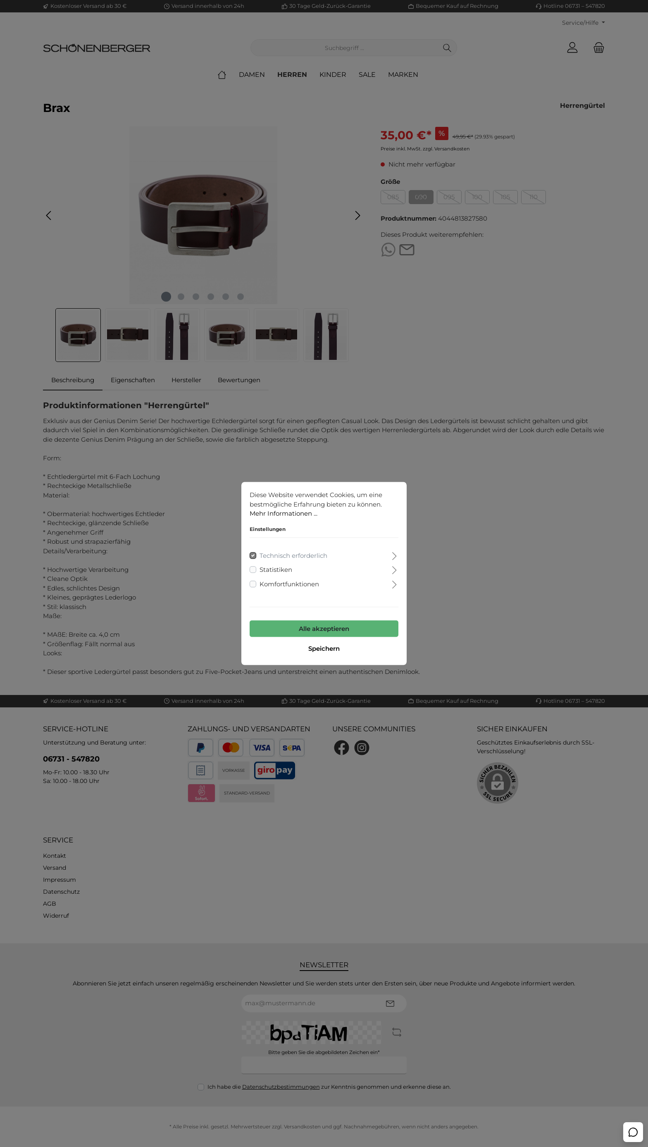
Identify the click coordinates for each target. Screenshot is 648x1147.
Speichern (324, 648)
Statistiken (276, 570)
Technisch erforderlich (293, 555)
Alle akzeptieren (324, 629)
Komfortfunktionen (289, 584)
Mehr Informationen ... (283, 513)
